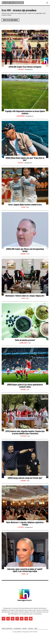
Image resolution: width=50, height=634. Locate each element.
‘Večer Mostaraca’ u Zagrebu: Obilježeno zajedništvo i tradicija (25, 523)
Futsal (23, 207)
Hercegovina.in (29, 69)
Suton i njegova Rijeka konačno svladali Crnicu (25, 205)
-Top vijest (21, 69)
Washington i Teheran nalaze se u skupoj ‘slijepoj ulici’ (25, 296)
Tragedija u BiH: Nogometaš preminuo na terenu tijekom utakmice (25, 112)
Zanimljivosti (23, 343)
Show (23, 574)
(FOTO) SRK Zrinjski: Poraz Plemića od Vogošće (25, 67)
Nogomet (23, 254)
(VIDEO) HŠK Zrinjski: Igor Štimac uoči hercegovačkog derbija (25, 250)
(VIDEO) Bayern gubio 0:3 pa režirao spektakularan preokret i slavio (25, 386)
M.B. (28, 207)
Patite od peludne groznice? (25, 340)
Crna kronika (20, 116)
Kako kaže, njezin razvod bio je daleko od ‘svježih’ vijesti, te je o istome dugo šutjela (25, 570)
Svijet (23, 298)
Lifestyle (20, 162)
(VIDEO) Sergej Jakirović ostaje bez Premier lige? (25, 478)
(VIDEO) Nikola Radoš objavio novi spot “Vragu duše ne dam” (25, 159)
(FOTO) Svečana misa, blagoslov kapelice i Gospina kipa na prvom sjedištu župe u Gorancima (25, 432)
